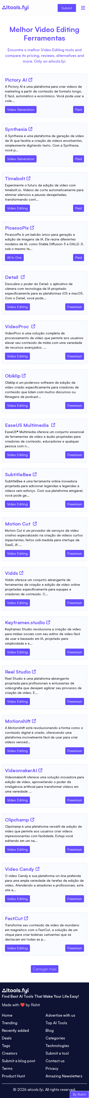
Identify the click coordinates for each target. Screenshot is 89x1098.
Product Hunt (13, 1076)
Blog (50, 1030)
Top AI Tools (56, 1022)
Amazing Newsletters (64, 1076)
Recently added (15, 1030)
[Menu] (83, 8)
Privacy (52, 1068)
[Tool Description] (44, 93)
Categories (55, 1038)
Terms (7, 1068)
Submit (66, 8)
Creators (9, 1053)
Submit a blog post (18, 1060)
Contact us (55, 1060)
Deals (7, 1038)
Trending (9, 1022)
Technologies (57, 1045)
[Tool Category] (21, 108)
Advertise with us (60, 1015)
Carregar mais (44, 969)
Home (7, 1015)
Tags (6, 1045)
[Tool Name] (16, 80)
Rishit (35, 1004)
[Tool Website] (30, 80)
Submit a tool (57, 1053)
